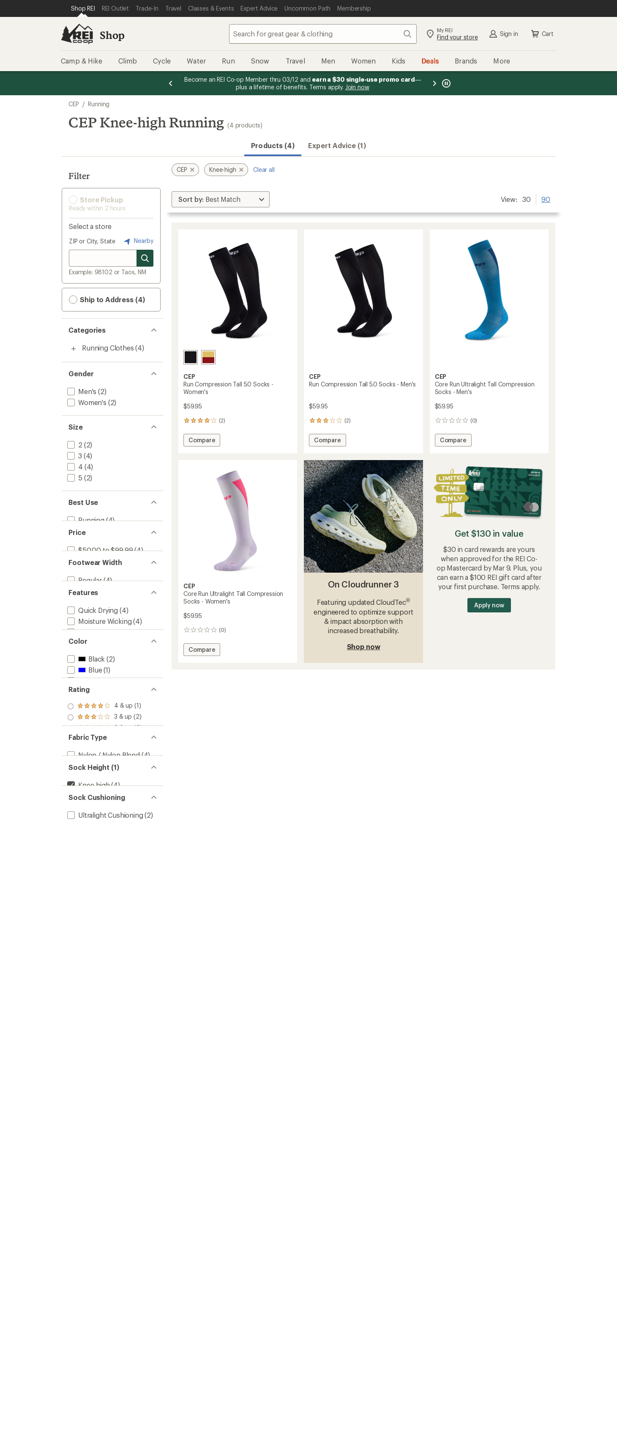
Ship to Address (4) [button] (107, 299)
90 (545, 198)
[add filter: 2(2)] (74, 445)
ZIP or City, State (92, 241)
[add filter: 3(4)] (74, 456)
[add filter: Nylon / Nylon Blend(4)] (103, 872)
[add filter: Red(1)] (83, 755)
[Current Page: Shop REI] (83, 8)
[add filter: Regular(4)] (84, 605)
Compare (204, 441)
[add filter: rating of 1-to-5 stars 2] (104, 829)
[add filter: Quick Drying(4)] (92, 647)
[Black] (190, 357)
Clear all (264, 169)
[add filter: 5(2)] (74, 478)
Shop (112, 35)
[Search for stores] (145, 258)
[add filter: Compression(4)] (93, 669)
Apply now (489, 605)
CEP (73, 104)
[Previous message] (171, 83)
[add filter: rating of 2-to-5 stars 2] (104, 818)
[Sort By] (221, 199)
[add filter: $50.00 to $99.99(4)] (99, 562)
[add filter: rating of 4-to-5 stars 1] (104, 796)
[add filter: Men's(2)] (81, 391)
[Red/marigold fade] (208, 357)
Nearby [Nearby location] (137, 241)
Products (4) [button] (273, 145)
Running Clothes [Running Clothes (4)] (108, 348)
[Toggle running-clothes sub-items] (73, 349)
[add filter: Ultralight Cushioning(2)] (104, 956)
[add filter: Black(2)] (85, 722)
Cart (542, 34)
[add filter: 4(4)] (74, 467)
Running (98, 104)
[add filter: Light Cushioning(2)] (98, 967)
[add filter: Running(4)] (85, 520)
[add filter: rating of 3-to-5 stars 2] (104, 807)
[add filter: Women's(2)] (86, 402)
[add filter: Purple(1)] (87, 744)
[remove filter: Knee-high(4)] (88, 914)
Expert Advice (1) (337, 145)
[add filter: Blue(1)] (84, 733)
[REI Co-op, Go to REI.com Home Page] (77, 34)
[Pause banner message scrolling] (445, 83)
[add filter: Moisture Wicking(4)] (98, 658)
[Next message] (434, 83)
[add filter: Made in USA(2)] (91, 680)
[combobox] (323, 34)
